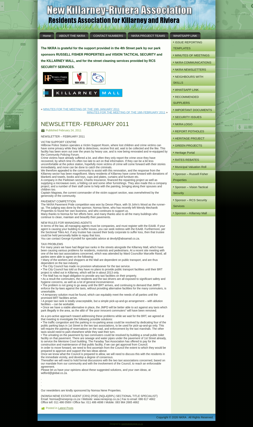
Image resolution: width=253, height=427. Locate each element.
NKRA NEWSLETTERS (190, 69)
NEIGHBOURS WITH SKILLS (188, 79)
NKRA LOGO (183, 124)
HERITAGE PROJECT (190, 138)
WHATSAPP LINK (185, 35)
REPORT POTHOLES (189, 131)
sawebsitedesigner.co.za (132, 424)
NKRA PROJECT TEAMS (148, 35)
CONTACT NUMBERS (108, 35)
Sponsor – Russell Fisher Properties (190, 177)
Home (47, 35)
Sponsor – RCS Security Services (190, 203)
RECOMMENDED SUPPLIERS (186, 99)
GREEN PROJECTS (188, 145)
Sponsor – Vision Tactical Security (190, 190)
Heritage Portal (185, 152)
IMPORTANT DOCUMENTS (193, 110)
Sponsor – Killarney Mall (191, 213)
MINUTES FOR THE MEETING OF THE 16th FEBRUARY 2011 (126, 112)
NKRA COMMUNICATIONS (193, 62)
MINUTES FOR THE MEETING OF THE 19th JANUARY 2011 (81, 109)
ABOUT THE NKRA (72, 35)
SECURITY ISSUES (188, 117)
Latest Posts (65, 408)
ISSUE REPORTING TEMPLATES (187, 45)
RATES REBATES (187, 159)
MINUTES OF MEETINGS (192, 55)
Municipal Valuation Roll (190, 167)
